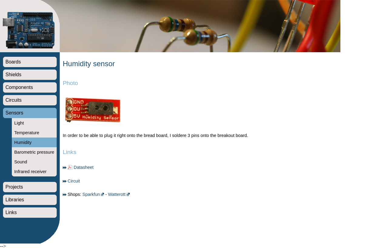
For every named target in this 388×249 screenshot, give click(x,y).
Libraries (14, 199)
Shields (13, 74)
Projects (14, 186)
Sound (20, 161)
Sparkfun (91, 194)
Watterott (116, 194)
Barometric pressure (34, 152)
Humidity (23, 142)
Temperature (26, 132)
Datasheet (84, 167)
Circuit (74, 181)
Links (11, 212)
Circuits (13, 100)
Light (19, 123)
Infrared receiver (30, 171)
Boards (13, 61)
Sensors (14, 112)
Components (19, 87)
